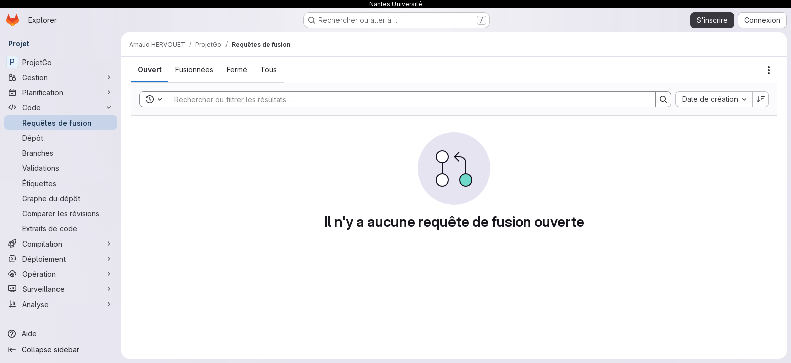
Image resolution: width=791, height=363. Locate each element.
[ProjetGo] (60, 62)
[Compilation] (60, 243)
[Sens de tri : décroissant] (761, 99)
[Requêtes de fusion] (60, 122)
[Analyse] (60, 304)
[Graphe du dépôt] (60, 198)
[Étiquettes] (60, 183)
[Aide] (60, 334)
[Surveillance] (60, 289)
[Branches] (60, 153)
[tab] (149, 69)
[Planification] (60, 92)
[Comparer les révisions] (60, 213)
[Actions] (769, 70)
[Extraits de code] (60, 228)
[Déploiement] (60, 259)
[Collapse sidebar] (60, 350)
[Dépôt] (60, 138)
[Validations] (60, 168)
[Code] (60, 107)
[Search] (407, 99)
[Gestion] (60, 77)
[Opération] (60, 274)
